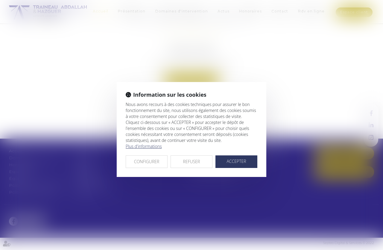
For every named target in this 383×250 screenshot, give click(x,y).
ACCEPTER (236, 161)
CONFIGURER (146, 161)
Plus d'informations (144, 146)
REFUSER (191, 161)
